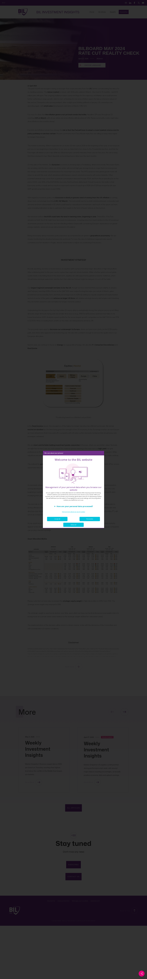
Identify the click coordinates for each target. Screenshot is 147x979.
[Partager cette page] (142, 974)
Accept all (57, 521)
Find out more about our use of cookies (73, 514)
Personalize (89, 521)
